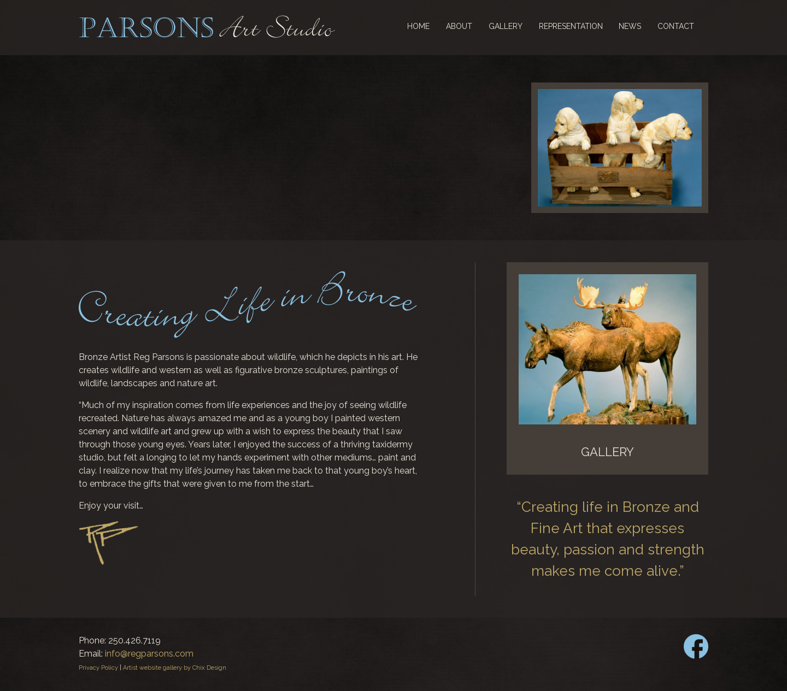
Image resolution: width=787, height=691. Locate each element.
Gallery (505, 26)
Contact (675, 26)
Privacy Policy (98, 667)
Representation (571, 26)
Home (418, 26)
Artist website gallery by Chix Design (174, 667)
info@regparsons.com (149, 653)
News (630, 26)
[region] (620, 147)
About (459, 26)
